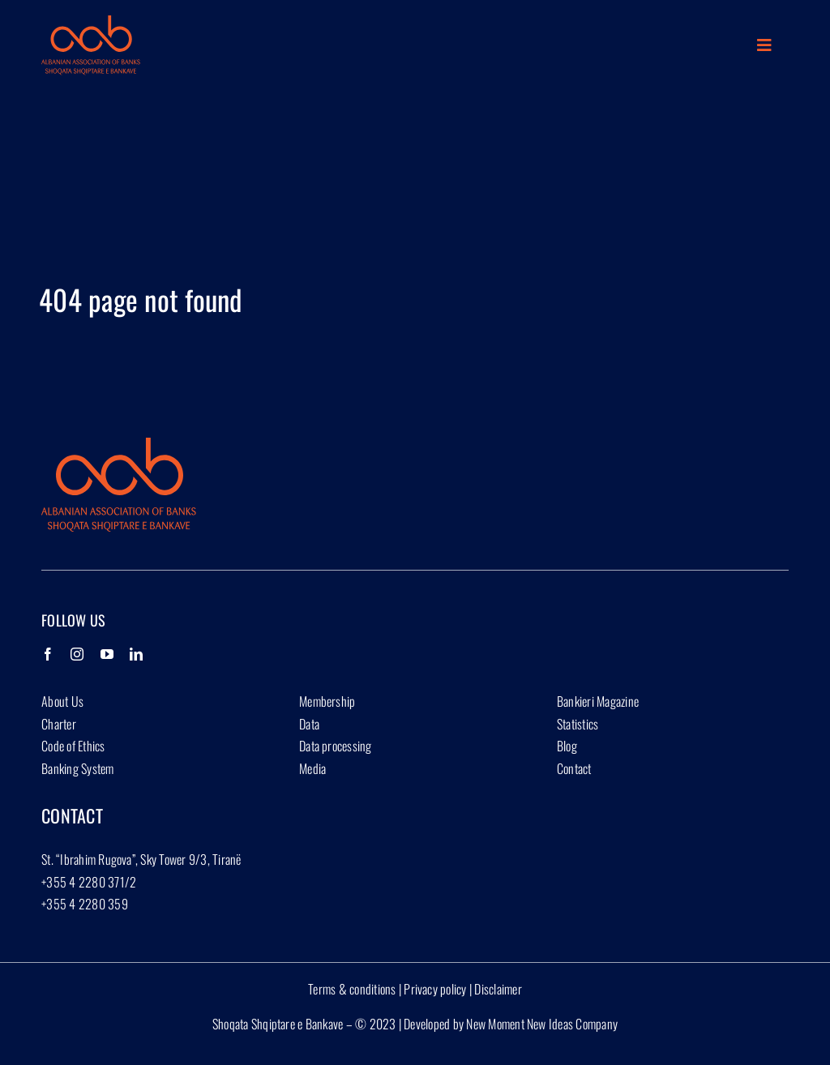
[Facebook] (47, 654)
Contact (574, 768)
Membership (327, 701)
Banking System (77, 768)
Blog (567, 745)
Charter (58, 724)
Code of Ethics (73, 745)
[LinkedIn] (136, 654)
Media (312, 768)
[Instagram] (77, 654)
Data (309, 724)
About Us (62, 701)
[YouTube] (107, 654)
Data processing (335, 745)
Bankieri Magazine (598, 701)
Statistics (577, 724)
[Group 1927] (90, 22)
